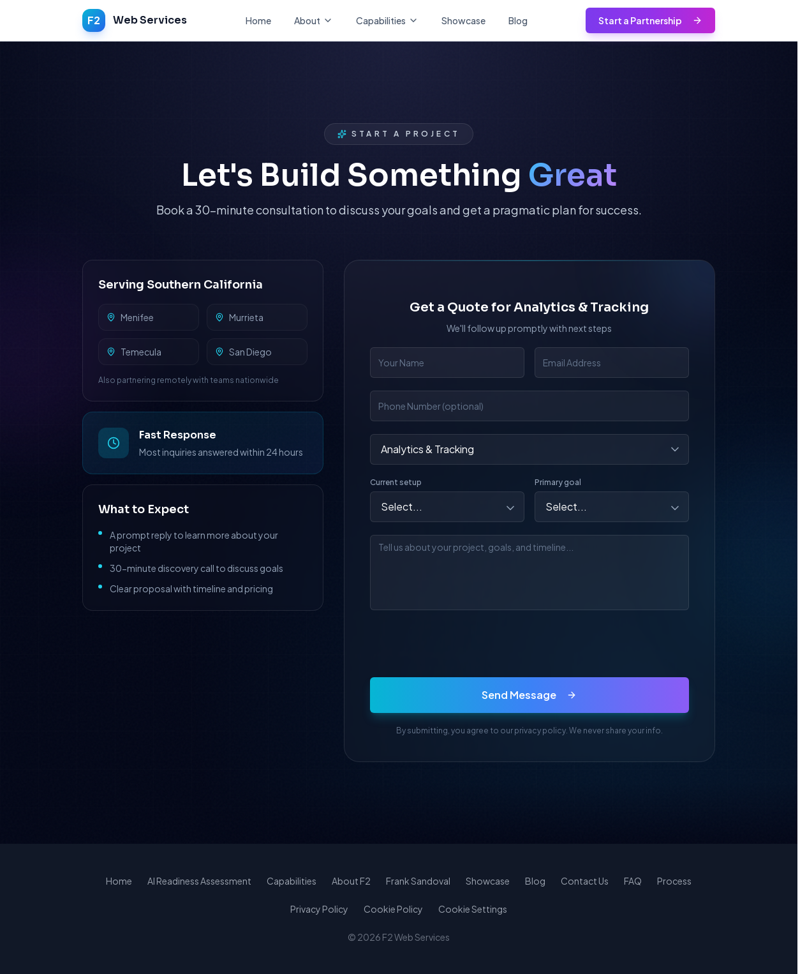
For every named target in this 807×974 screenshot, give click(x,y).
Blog (518, 20)
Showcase (463, 20)
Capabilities (291, 881)
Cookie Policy (393, 909)
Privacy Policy (319, 909)
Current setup (396, 482)
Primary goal (558, 482)
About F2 (351, 881)
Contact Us (585, 881)
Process (674, 881)
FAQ (633, 881)
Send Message (529, 694)
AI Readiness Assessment (199, 881)
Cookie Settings (472, 909)
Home (258, 20)
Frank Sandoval (418, 881)
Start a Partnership (650, 20)
